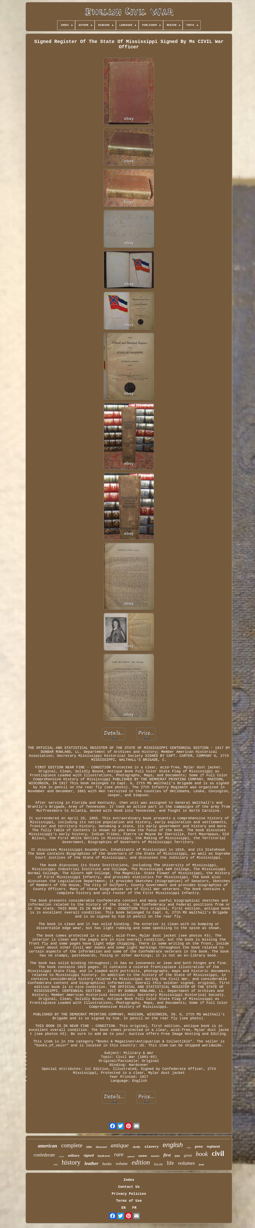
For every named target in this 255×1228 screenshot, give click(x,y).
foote (201, 1164)
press (199, 1146)
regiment (213, 1146)
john (177, 1155)
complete (71, 1145)
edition (141, 1162)
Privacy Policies (129, 1194)
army (189, 1147)
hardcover (104, 1155)
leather (91, 1163)
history (71, 1162)
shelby (136, 1146)
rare (119, 1154)
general (131, 1156)
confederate (44, 1154)
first (167, 1154)
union (61, 1156)
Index (129, 1180)
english (173, 1144)
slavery (151, 1147)
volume (122, 1163)
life (170, 1163)
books (107, 1164)
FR (134, 1208)
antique (120, 1145)
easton (142, 1155)
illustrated (101, 1146)
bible (89, 1146)
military (74, 1155)
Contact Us (129, 1187)
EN (123, 1208)
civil (218, 1153)
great (188, 1155)
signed (89, 1155)
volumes (186, 1163)
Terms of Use (129, 1201)
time (56, 1164)
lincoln (158, 1164)
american (47, 1145)
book (202, 1153)
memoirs (155, 1156)
